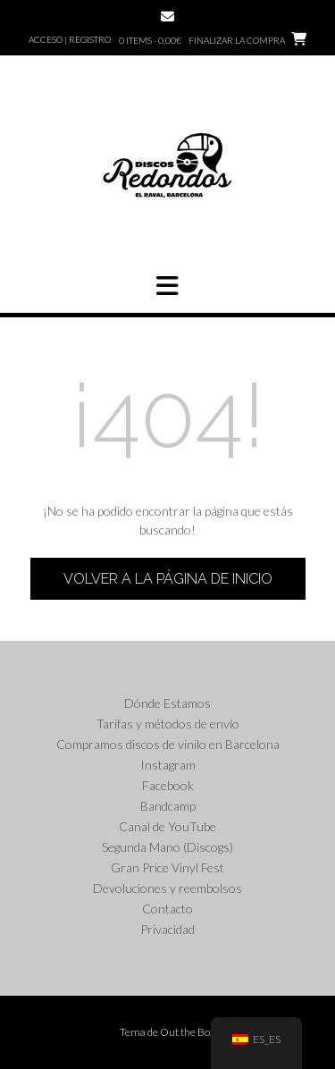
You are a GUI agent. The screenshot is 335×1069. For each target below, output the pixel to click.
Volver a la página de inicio (167, 578)
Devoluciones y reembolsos (167, 888)
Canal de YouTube (167, 826)
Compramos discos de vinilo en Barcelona (168, 744)
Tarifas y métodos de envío (167, 723)
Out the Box (187, 1032)
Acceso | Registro (70, 39)
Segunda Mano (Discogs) (167, 846)
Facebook (168, 785)
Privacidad (167, 929)
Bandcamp (168, 805)
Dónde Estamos (167, 703)
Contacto (167, 908)
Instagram (168, 764)
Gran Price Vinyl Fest (167, 867)
